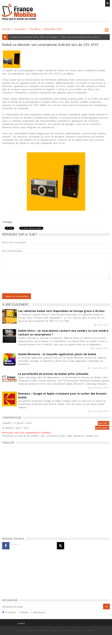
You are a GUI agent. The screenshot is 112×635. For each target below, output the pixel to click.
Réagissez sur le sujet (19, 234)
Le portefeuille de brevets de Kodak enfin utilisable (53, 374)
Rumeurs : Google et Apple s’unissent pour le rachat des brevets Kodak (62, 395)
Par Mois (35, 29)
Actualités (20, 29)
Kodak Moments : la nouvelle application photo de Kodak (57, 354)
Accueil (6, 29)
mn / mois (26, 422)
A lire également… (16, 304)
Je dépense (8, 427)
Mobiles (24, 612)
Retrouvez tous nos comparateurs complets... (27, 432)
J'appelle (6, 422)
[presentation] (26, 286)
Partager (7, 222)
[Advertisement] (24, 490)
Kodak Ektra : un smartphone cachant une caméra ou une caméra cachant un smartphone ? (63, 332)
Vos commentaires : (13, 250)
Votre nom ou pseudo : (14, 242)
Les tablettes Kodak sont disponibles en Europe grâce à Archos (61, 311)
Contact (21, 623)
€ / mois (24, 427)
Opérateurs (39, 612)
